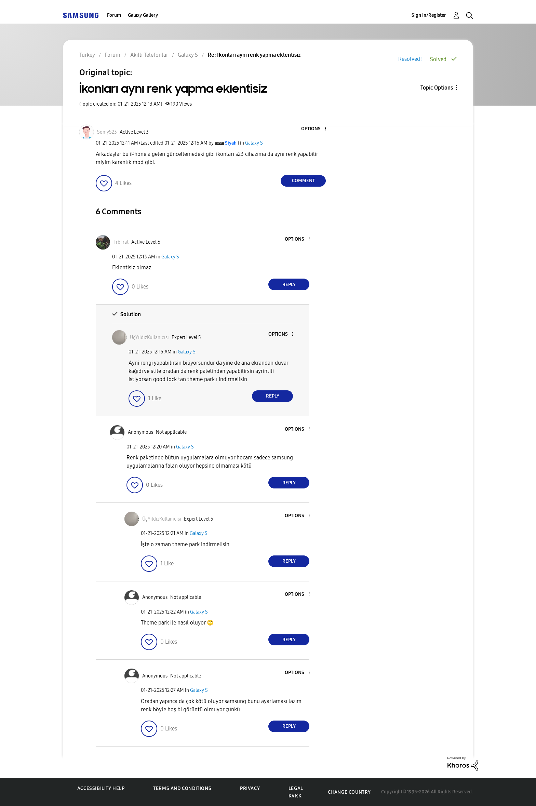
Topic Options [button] (436, 87)
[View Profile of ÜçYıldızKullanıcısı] (149, 337)
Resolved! (410, 59)
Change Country (349, 792)
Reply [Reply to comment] (289, 284)
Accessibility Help (101, 788)
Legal (296, 788)
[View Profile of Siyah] (231, 143)
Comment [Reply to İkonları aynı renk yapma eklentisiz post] (303, 181)
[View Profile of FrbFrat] (121, 242)
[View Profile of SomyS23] (107, 132)
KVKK (295, 796)
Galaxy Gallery (143, 15)
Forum (114, 15)
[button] (314, 129)
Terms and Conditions (182, 788)
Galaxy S (254, 143)
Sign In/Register (429, 15)
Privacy (250, 788)
